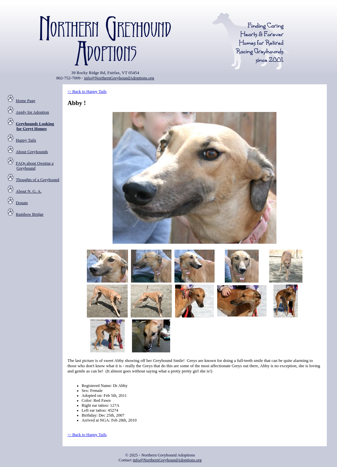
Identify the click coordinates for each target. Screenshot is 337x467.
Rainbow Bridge (29, 214)
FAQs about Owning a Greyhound (35, 166)
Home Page (25, 100)
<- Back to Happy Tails (87, 91)
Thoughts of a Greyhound (37, 180)
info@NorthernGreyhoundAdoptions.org (119, 77)
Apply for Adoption (32, 112)
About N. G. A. (28, 191)
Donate (22, 203)
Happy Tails (26, 140)
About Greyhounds (32, 152)
